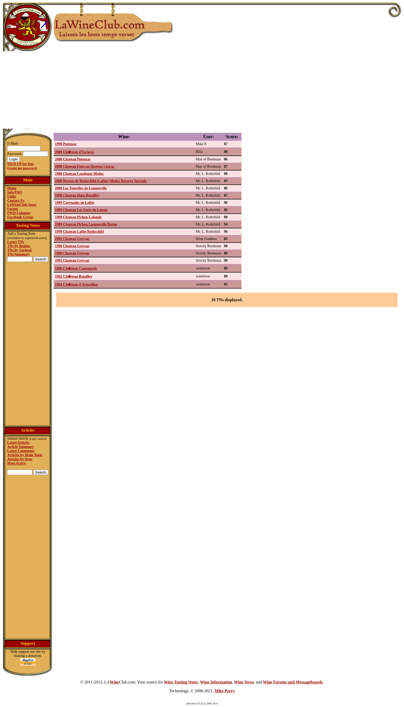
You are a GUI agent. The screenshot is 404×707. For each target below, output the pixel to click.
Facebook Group (20, 217)
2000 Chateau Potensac (73, 159)
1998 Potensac (66, 144)
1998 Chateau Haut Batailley (77, 195)
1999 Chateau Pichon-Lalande (78, 217)
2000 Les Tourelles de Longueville (81, 188)
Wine (114, 682)
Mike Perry (225, 691)
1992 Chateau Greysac (72, 239)
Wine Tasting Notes (181, 682)
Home (12, 188)
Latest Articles (18, 443)
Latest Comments (20, 451)
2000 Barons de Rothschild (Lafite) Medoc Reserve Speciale (101, 181)
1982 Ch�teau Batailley (73, 276)
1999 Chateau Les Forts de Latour (81, 210)
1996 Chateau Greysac (72, 246)
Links (11, 196)
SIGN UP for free (20, 164)
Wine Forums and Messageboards (293, 682)
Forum (12, 209)
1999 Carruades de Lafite (74, 203)
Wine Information (216, 682)
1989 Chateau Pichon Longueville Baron (86, 224)
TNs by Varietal (19, 250)
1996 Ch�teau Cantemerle (76, 268)
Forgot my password (22, 168)
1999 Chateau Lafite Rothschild (79, 232)
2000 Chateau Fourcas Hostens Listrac (85, 166)
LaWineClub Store (21, 205)
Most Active (16, 463)
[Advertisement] (202, 90)
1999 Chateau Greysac (72, 253)
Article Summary (20, 447)
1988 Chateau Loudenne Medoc (79, 174)
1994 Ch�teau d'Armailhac (76, 284)
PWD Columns (18, 213)
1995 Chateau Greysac (72, 260)
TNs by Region (18, 246)
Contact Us (16, 201)
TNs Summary (18, 254)
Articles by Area (19, 459)
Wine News (244, 682)
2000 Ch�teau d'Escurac (74, 152)
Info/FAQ (14, 192)
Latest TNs (15, 242)
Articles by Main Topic (25, 455)
